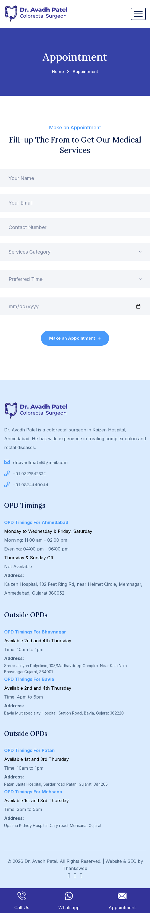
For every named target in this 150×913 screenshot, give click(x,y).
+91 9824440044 (26, 484)
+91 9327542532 (25, 473)
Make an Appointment (75, 338)
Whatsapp (69, 900)
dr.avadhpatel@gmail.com (36, 462)
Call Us (21, 900)
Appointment (122, 900)
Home (58, 71)
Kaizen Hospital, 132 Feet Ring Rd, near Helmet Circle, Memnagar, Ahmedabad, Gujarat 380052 (73, 588)
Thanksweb (75, 868)
